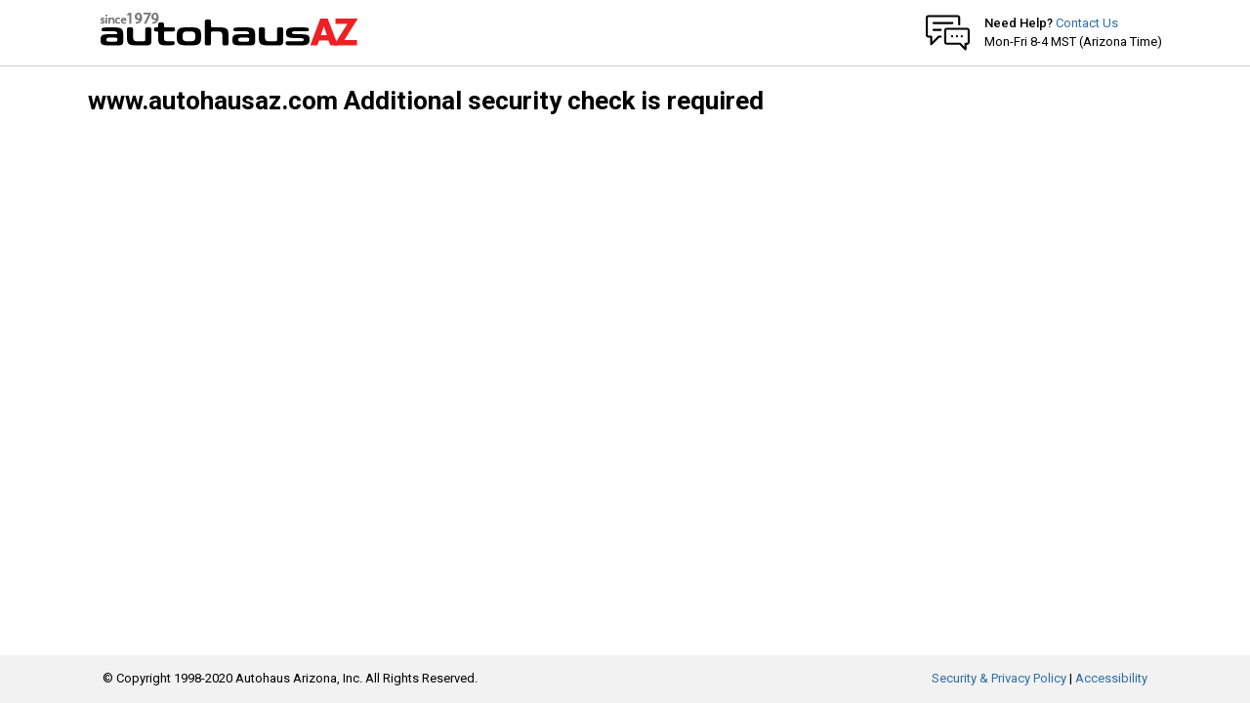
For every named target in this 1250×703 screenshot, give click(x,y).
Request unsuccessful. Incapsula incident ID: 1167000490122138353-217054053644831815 (625, 351)
